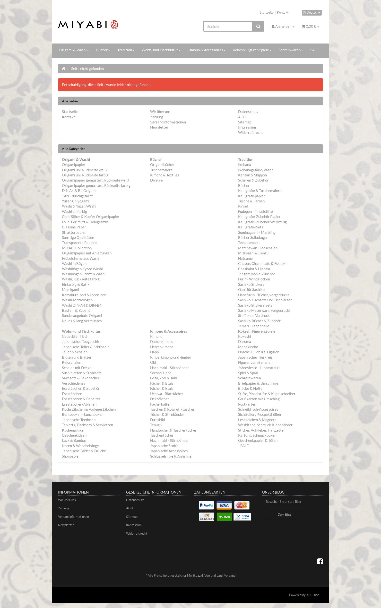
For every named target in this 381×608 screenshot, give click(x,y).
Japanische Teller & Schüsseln (85, 347)
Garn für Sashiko (251, 289)
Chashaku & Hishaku (254, 269)
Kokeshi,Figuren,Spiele (252, 50)
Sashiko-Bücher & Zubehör (259, 321)
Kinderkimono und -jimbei (170, 357)
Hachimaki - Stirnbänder (169, 367)
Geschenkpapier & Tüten (257, 440)
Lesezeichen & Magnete (257, 419)
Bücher (103, 50)
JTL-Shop (312, 595)
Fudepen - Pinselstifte (255, 211)
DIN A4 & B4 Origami (79, 190)
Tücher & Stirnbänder (167, 414)
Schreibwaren (291, 50)
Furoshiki (157, 419)
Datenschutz (248, 111)
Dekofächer (159, 399)
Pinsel (243, 206)
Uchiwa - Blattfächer (166, 393)
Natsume (245, 258)
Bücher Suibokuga (252, 237)
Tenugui (156, 425)
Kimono (156, 336)
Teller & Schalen (74, 352)
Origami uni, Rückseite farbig (85, 175)
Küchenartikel (73, 430)
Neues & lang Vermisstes (82, 321)
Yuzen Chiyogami (75, 201)
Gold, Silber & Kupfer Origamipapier (90, 216)
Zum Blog (284, 515)
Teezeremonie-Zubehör (256, 274)
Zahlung (156, 117)
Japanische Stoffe (164, 445)
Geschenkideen (74, 435)
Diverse (156, 180)
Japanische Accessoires (169, 451)
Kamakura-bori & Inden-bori (84, 295)
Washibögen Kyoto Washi (82, 269)
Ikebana (244, 164)
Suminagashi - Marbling (257, 232)
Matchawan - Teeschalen (257, 248)
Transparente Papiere (79, 242)
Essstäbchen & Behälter (81, 399)
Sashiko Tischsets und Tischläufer (265, 300)
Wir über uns (160, 111)
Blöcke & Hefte (250, 388)
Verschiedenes (73, 383)
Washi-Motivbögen (77, 300)
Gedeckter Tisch (75, 336)
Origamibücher (162, 164)
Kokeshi (244, 336)
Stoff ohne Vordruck (254, 315)
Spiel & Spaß (248, 373)
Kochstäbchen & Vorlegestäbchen (89, 409)
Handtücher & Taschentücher (173, 430)
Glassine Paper (74, 227)
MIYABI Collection (77, 248)
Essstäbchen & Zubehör (81, 388)
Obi (153, 362)
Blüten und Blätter (77, 357)
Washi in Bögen (74, 263)
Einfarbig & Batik (75, 284)
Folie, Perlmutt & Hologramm (85, 222)
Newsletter (159, 127)
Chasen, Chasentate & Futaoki (262, 263)
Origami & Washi (74, 50)
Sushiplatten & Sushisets (82, 373)
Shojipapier (71, 456)
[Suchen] (228, 26)
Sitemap (244, 122)
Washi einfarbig (74, 211)
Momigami (70, 289)
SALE (314, 50)
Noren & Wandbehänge (80, 445)
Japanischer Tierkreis (255, 357)
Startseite (267, 12)
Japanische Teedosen (78, 419)
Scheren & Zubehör (253, 180)
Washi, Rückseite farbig (81, 279)
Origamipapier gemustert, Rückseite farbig (96, 185)
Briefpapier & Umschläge (258, 383)
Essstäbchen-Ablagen (79, 404)
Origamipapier (73, 164)
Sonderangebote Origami (82, 315)
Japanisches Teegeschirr (81, 341)
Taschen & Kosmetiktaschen (172, 409)
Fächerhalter (160, 404)
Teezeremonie (249, 242)
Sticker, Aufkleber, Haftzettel (261, 430)
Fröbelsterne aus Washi (81, 258)
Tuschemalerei (161, 170)
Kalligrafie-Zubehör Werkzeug (262, 222)
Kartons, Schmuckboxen (257, 435)
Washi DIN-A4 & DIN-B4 (82, 305)
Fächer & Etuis (161, 383)
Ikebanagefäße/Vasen (255, 170)
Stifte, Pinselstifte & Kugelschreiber (266, 393)
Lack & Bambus (74, 440)
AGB (242, 117)
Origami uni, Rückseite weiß (84, 170)
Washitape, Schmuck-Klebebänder (265, 425)
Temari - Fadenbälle (253, 326)
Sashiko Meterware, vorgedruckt (264, 310)
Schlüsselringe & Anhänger (171, 456)
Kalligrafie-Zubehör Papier (259, 216)
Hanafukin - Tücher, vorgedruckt (263, 295)
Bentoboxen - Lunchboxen (82, 414)
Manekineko (248, 347)
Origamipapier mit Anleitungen (87, 253)
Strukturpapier (74, 232)
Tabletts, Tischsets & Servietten (87, 425)
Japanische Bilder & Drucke (84, 451)
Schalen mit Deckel (77, 367)
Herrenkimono (161, 347)
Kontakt (282, 12)
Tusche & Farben (251, 201)
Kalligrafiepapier (251, 196)
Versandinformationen (168, 122)
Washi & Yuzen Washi (79, 206)
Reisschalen (71, 362)
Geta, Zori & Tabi (163, 378)
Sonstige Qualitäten (78, 237)
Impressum (247, 127)
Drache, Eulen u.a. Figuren (258, 352)
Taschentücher (161, 435)
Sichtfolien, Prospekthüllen (259, 414)
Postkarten (247, 404)
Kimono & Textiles (164, 175)
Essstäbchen (72, 393)
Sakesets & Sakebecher (80, 378)
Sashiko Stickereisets (255, 305)
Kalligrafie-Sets (250, 227)
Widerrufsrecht (250, 132)
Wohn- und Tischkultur (161, 50)
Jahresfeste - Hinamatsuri (259, 367)
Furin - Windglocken (254, 279)
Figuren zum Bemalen (255, 362)
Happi (155, 352)
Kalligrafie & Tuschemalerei (260, 190)
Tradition (125, 50)
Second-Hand (160, 373)
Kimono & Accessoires (206, 50)
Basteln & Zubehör (77, 310)
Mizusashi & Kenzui (253, 253)
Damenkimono (161, 341)
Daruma (244, 341)
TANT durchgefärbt (77, 196)
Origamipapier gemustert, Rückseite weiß (95, 180)
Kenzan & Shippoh (252, 175)
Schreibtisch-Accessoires (258, 409)
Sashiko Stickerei (252, 284)
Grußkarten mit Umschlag (259, 399)
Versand (210, 575)
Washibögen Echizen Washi (83, 274)
